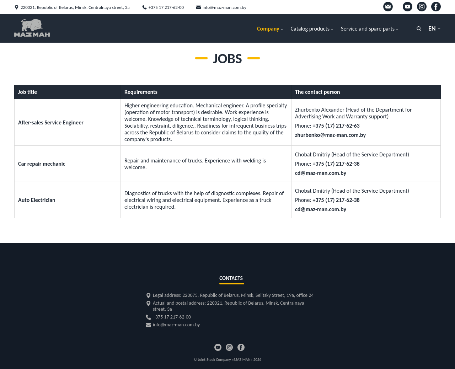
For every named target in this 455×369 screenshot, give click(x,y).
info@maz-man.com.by (224, 7)
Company (268, 28)
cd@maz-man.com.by (320, 173)
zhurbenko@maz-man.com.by (330, 135)
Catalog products (310, 28)
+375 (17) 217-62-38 (335, 163)
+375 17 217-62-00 (166, 7)
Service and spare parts (368, 28)
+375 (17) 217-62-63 (335, 125)
